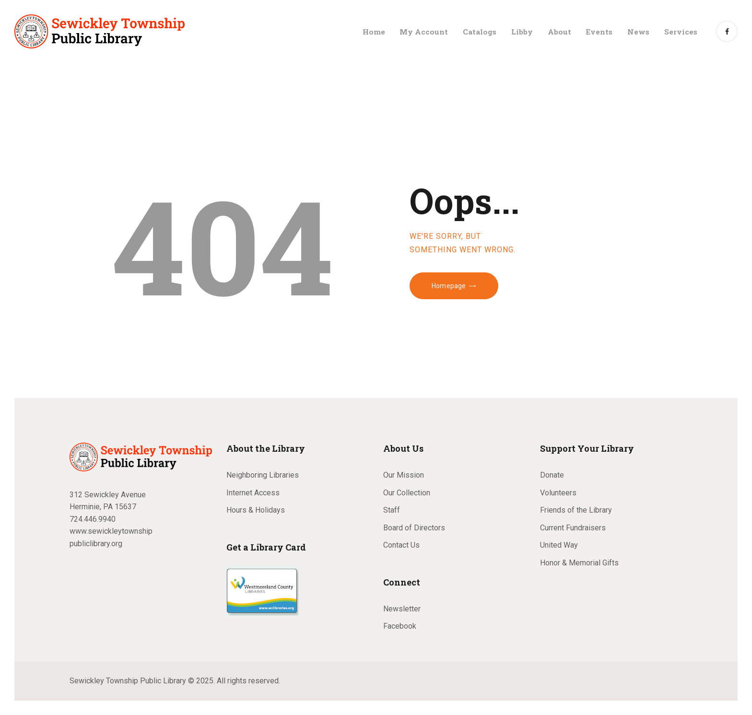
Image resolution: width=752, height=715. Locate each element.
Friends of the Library (576, 510)
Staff (391, 510)
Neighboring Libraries (262, 475)
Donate (552, 475)
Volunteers (558, 492)
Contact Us (401, 545)
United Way (559, 545)
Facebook (399, 626)
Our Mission (403, 475)
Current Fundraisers (573, 527)
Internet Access (253, 492)
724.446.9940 (93, 519)
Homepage (449, 286)
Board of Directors (414, 527)
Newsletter (402, 608)
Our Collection (406, 492)
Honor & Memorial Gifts (579, 562)
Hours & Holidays (255, 510)
